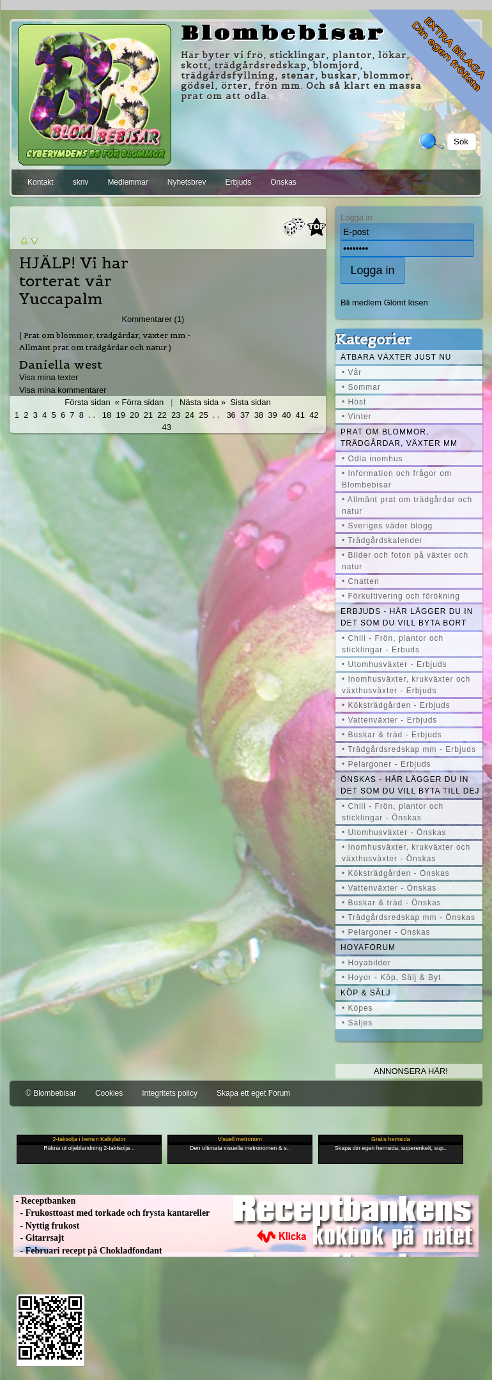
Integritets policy (169, 1093)
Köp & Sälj (365, 992)
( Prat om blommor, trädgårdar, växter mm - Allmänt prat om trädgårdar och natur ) (104, 341)
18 (106, 415)
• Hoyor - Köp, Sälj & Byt (391, 977)
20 (134, 415)
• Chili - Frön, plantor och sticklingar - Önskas (392, 812)
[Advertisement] (150, 5)
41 (300, 415)
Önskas (283, 182)
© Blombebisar (51, 1093)
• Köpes (357, 1008)
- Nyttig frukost (46, 1225)
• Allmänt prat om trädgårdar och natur (407, 505)
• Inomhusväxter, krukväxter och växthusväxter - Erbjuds (406, 685)
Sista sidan (250, 402)
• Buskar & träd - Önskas (392, 902)
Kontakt (40, 182)
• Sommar (361, 387)
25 (203, 415)
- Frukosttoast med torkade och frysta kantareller (111, 1213)
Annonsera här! (411, 1071)
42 (313, 415)
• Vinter (357, 416)
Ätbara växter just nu (396, 357)
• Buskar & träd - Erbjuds (392, 734)
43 (166, 427)
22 (161, 415)
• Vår (352, 372)
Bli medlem (361, 302)
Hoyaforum (368, 947)
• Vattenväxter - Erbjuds (389, 720)
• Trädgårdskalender (382, 540)
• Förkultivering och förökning (401, 596)
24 (189, 415)
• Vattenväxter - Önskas (389, 888)
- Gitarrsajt (38, 1238)
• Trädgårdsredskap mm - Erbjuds (409, 749)
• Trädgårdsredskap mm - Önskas (408, 917)
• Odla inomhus (372, 458)
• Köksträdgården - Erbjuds (396, 705)
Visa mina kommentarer (63, 390)
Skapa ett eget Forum (253, 1093)
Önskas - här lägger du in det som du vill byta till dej (410, 785)
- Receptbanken (44, 1201)
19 (120, 415)
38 (258, 415)
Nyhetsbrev (186, 182)
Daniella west (60, 364)
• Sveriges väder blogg (387, 525)
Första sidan (87, 402)
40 (286, 415)
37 (244, 415)
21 (148, 415)
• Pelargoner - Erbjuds (386, 764)
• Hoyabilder (366, 962)
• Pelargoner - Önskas (386, 932)
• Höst (354, 401)
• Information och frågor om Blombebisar (397, 479)
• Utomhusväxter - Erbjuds (394, 664)
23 (175, 415)
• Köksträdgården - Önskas (396, 873)
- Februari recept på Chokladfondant (87, 1250)
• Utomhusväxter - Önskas (394, 832)
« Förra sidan (139, 402)
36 (230, 415)
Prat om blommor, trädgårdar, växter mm (399, 437)
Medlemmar (127, 182)
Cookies (109, 1093)
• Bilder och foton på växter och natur (405, 561)
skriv (81, 182)
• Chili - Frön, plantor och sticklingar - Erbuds (392, 644)
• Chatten (361, 581)
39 (272, 415)
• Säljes (357, 1022)
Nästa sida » (203, 402)
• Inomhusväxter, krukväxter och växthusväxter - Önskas (406, 853)
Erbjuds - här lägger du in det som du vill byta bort (407, 617)
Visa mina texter (49, 377)
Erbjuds (238, 182)
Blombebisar (283, 34)
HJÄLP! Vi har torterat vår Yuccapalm (73, 281)
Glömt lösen (406, 302)
